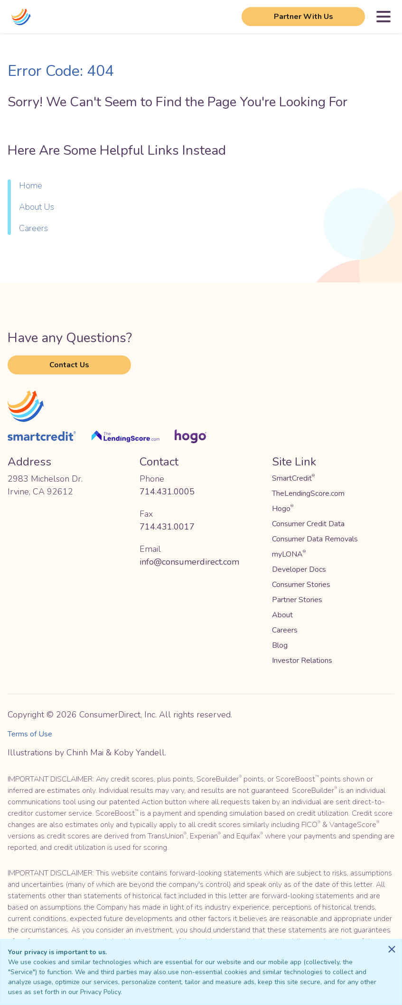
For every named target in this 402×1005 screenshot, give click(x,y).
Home (30, 185)
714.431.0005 (167, 491)
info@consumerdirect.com (189, 562)
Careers (33, 228)
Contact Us (69, 365)
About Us (36, 207)
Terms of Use (30, 734)
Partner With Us (303, 16)
